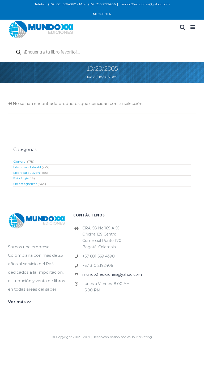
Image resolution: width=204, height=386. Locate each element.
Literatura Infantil (27, 167)
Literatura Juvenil (27, 173)
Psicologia (21, 178)
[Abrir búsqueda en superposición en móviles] (74, 52)
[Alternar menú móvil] (193, 27)
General (19, 161)
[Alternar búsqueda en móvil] (182, 27)
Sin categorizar (25, 184)
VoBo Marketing (139, 337)
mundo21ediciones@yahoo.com (145, 4)
